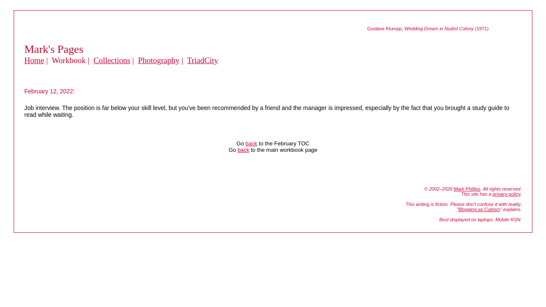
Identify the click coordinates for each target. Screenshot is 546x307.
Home (34, 60)
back (251, 143)
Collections (112, 60)
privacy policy (506, 194)
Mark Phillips (467, 188)
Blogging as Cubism (479, 209)
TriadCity (202, 60)
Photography (159, 60)
